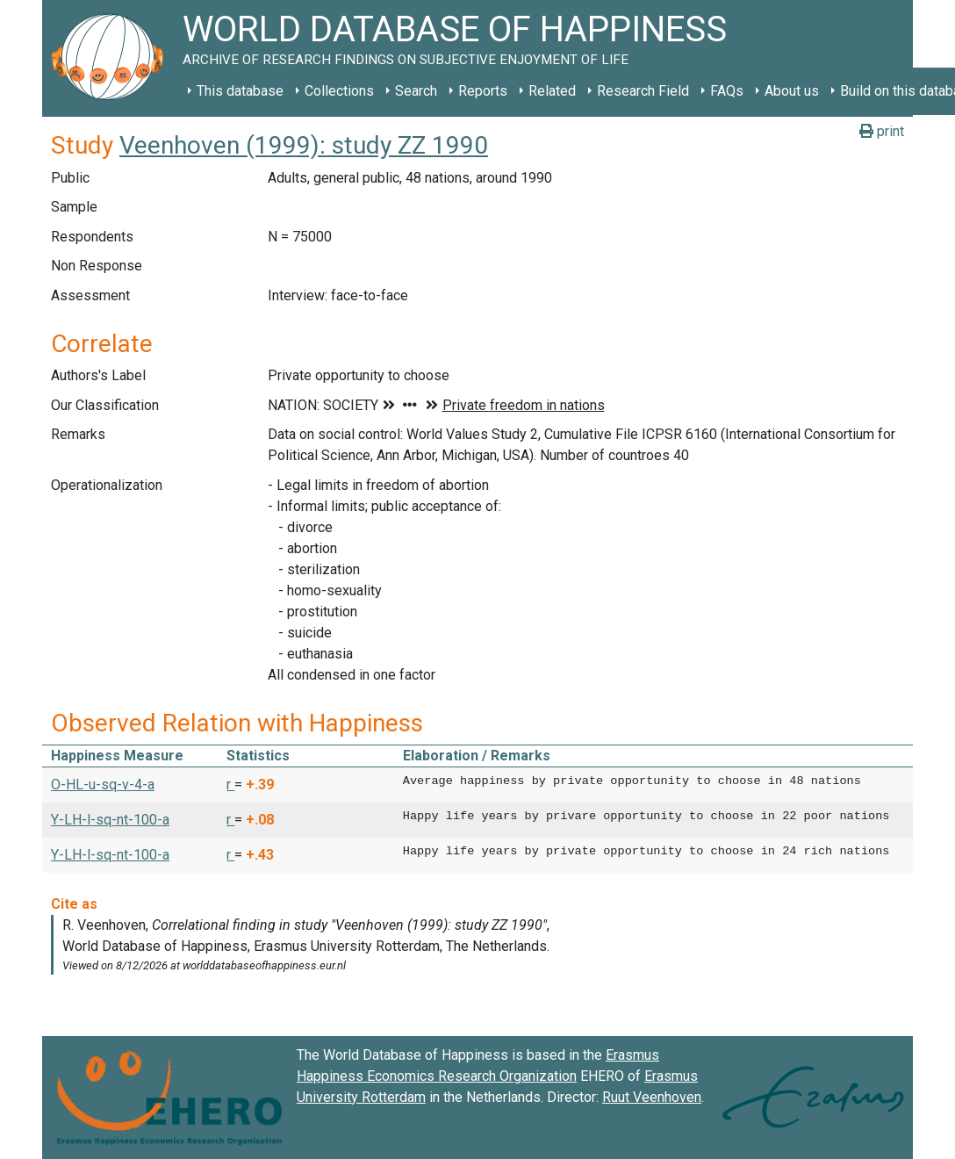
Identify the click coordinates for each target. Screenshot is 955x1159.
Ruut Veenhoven (651, 1097)
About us (792, 91)
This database (240, 91)
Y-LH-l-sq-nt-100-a (110, 819)
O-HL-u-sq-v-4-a (102, 784)
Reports (482, 91)
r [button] (230, 784)
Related (552, 91)
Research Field (643, 91)
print (881, 131)
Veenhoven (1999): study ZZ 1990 (303, 145)
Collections (339, 91)
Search (416, 91)
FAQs (726, 91)
